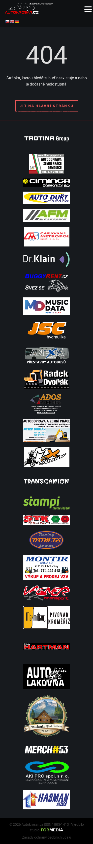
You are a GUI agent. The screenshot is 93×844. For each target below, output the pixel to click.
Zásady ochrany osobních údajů (46, 837)
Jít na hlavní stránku (47, 105)
